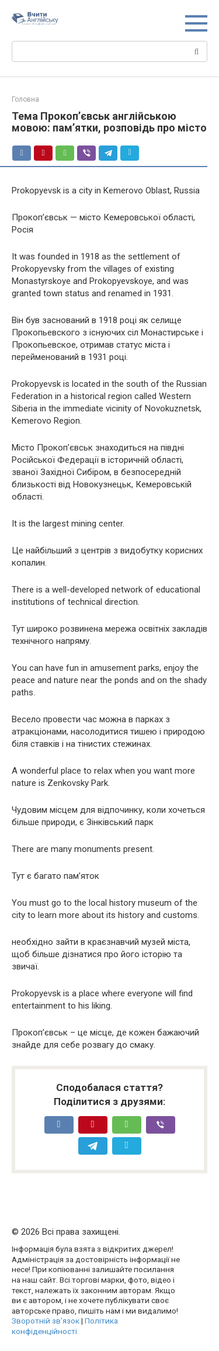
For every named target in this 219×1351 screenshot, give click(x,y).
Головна (25, 99)
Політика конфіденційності (65, 1326)
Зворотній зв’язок (45, 1320)
